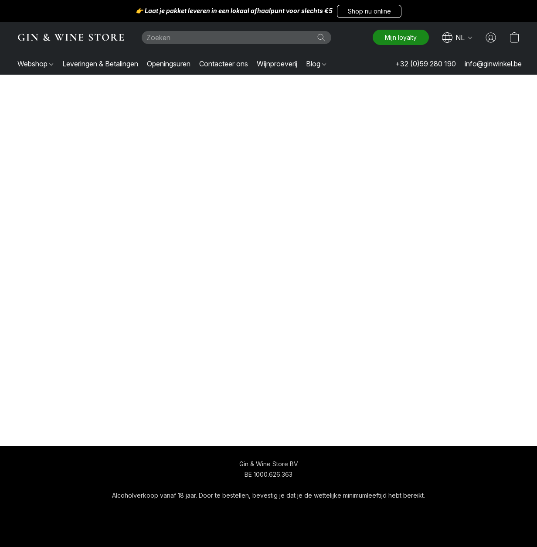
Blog (316, 63)
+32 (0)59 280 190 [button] (425, 63)
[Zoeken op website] (321, 37)
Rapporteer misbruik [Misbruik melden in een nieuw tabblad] (351, 511)
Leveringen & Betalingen (100, 63)
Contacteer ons (223, 63)
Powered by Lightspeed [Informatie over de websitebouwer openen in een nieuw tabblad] (268, 528)
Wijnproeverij (277, 63)
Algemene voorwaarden (243, 511)
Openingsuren (168, 63)
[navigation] (457, 37)
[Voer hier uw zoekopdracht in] (236, 37)
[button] (369, 11)
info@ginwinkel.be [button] (493, 63)
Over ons (300, 511)
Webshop (35, 63)
